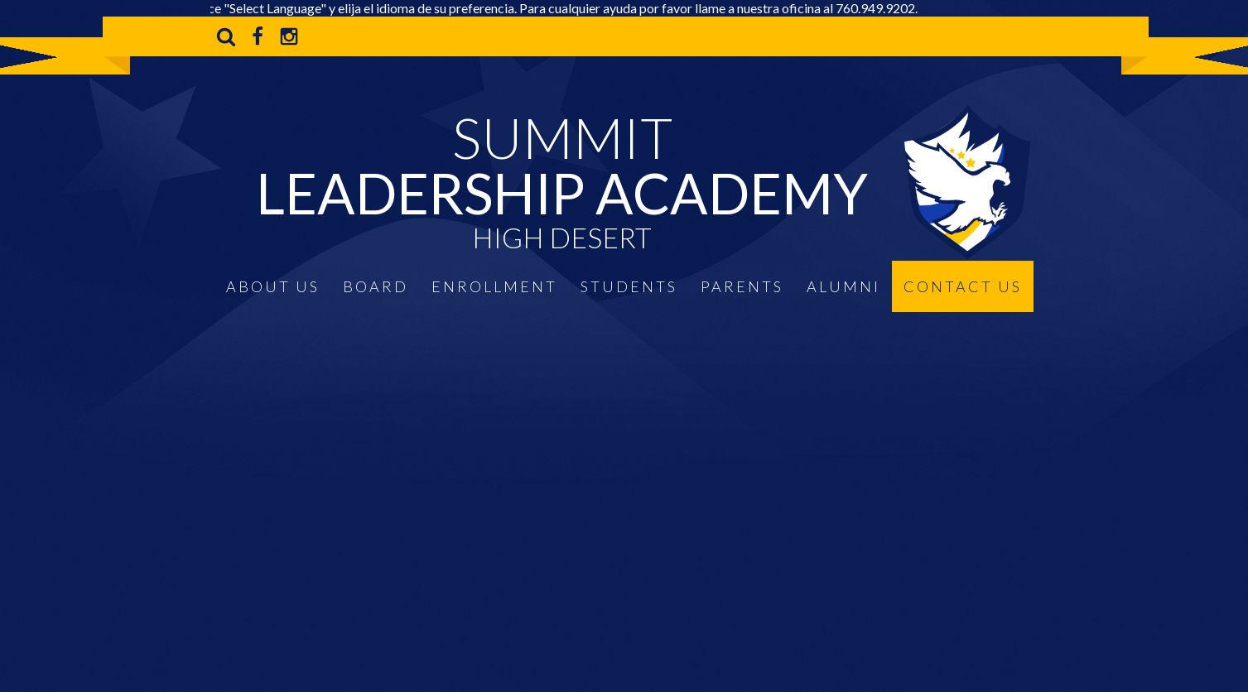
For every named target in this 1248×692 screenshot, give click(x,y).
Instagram (289, 36)
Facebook (257, 36)
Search (226, 36)
